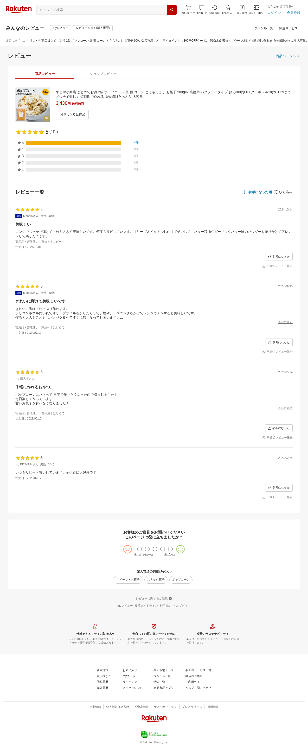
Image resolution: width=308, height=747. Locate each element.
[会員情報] (102, 670)
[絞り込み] (283, 192)
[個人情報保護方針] (117, 707)
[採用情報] (213, 707)
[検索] (172, 10)
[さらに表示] (285, 322)
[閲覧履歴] (214, 10)
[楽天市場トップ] (164, 670)
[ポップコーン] (180, 580)
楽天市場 (11, 40)
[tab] (44, 74)
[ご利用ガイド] (194, 682)
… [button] (23, 40)
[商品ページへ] (288, 56)
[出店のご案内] (194, 676)
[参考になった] (279, 256)
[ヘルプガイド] (182, 606)
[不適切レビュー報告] (277, 266)
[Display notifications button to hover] (188, 10)
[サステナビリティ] (165, 707)
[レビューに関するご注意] (154, 599)
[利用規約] (165, 606)
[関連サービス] (290, 28)
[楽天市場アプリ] (164, 688)
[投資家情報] (141, 707)
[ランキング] (130, 682)
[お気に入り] (228, 10)
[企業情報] (95, 707)
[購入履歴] (242, 10)
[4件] (136, 143)
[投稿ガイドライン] (146, 606)
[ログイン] (274, 13)
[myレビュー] (60, 28)
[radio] (139, 549)
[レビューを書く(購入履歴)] (93, 28)
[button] (202, 10)
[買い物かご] (104, 676)
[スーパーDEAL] (132, 688)
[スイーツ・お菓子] (128, 580)
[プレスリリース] (192, 707)
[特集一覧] (159, 682)
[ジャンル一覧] (263, 28)
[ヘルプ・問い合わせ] (198, 688)
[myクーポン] (256, 10)
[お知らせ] (202, 10)
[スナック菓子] (155, 580)
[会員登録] (293, 13)
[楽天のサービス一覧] (198, 670)
